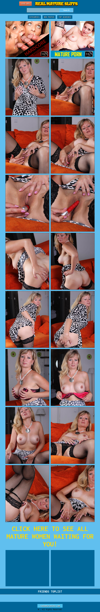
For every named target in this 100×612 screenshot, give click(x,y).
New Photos (49, 17)
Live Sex (25, 3)
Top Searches (65, 17)
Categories (34, 17)
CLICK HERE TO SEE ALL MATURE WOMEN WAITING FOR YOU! (50, 536)
